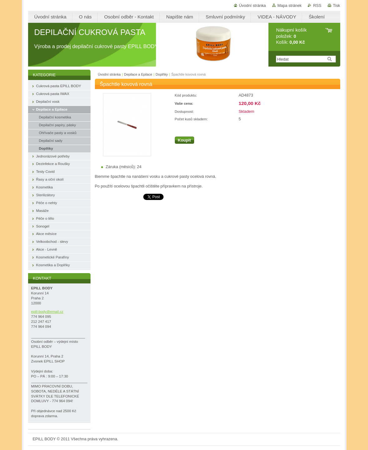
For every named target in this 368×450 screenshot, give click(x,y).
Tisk (336, 5)
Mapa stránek (289, 5)
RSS (317, 5)
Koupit (184, 140)
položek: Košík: (291, 36)
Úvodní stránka (252, 5)
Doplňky (161, 74)
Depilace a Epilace (138, 74)
